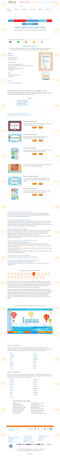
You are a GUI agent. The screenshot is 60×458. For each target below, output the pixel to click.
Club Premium (41, 437)
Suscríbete (9, 10)
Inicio (9, 39)
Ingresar (34, 23)
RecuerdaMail (11, 438)
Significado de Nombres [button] (32, 20)
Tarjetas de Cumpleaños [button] (19, 20)
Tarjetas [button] (10, 20)
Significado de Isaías (45, 71)
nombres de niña (21, 115)
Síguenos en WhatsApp (28, 441)
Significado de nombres (16, 39)
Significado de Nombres (25, 2)
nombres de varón (25, 113)
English (10, 440)
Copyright (17, 449)
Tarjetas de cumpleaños (13, 437)
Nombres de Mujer (36, 2)
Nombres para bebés (12, 115)
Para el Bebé (55, 2)
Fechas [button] (29, 23)
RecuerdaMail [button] (43, 20)
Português (25, 440)
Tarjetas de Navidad (27, 437)
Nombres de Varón (46, 2)
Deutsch (40, 440)
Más (21, 5)
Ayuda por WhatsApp (13, 441)
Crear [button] (24, 23)
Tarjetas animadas (27, 435)
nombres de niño (29, 115)
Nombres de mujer (16, 113)
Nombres (9, 113)
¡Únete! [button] (49, 20)
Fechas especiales (27, 438)
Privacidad (40, 438)
